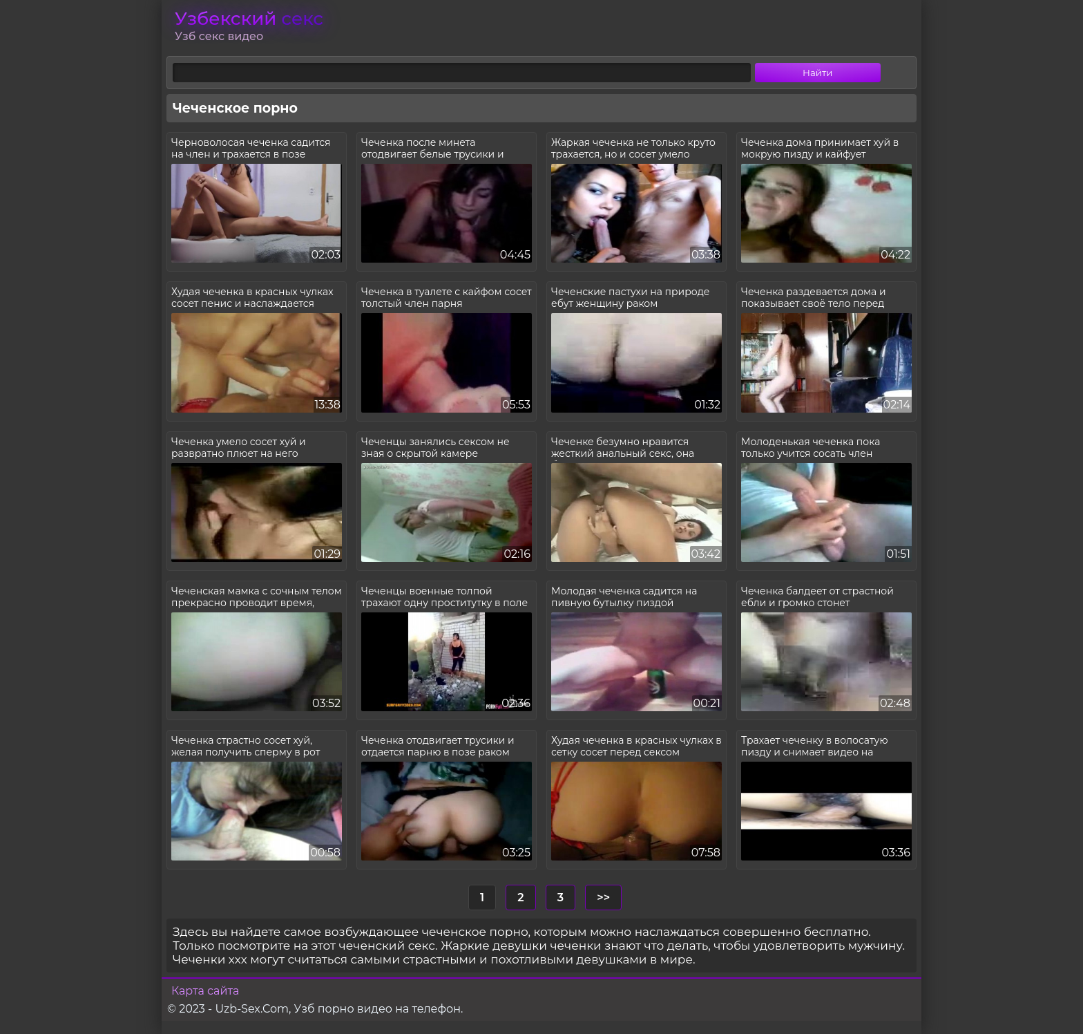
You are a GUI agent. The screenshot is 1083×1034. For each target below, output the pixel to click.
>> (603, 897)
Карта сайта (205, 990)
